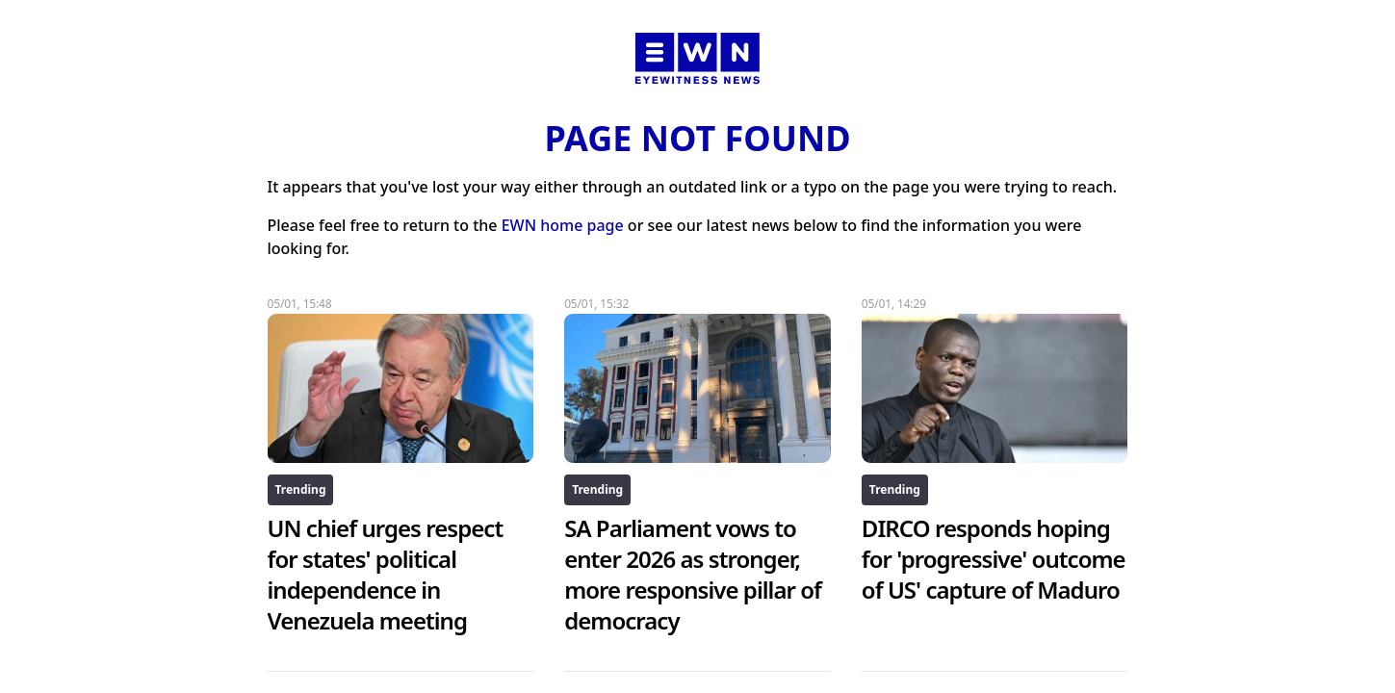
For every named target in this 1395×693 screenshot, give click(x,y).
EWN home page (563, 225)
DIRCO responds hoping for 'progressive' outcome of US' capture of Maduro (993, 558)
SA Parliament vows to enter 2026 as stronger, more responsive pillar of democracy (692, 574)
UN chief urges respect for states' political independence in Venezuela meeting (386, 574)
